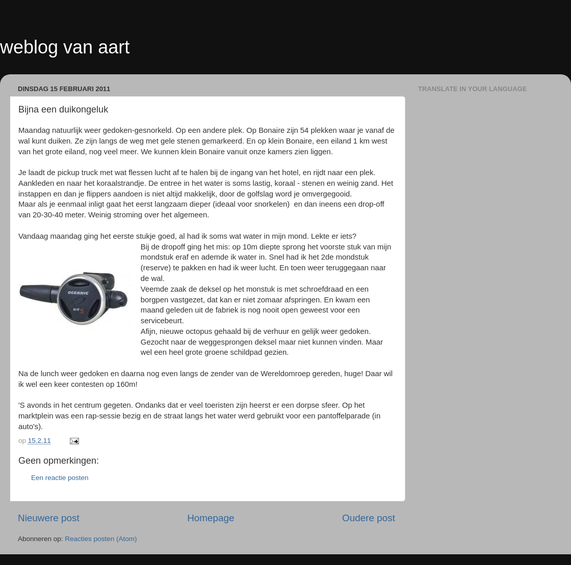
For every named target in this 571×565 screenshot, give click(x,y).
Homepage (210, 518)
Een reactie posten (60, 478)
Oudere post (368, 518)
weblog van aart (64, 47)
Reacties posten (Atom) (101, 539)
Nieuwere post (49, 518)
